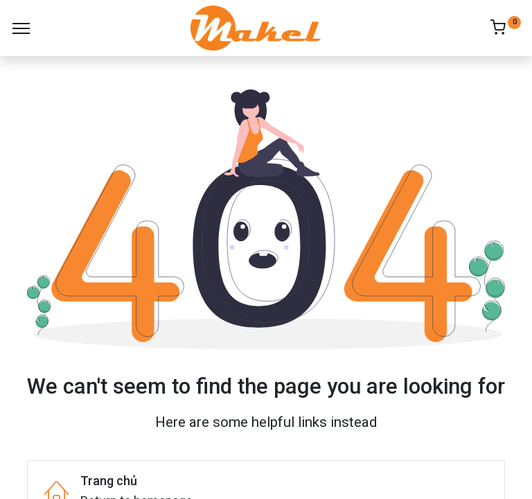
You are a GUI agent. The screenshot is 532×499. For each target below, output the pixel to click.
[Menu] (21, 28)
